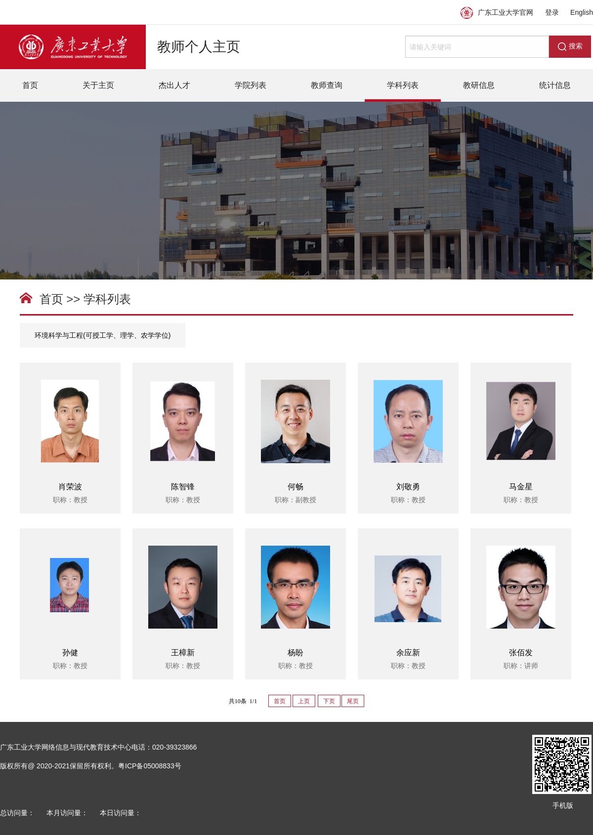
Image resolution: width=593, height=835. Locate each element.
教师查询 (326, 85)
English (581, 12)
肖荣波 (70, 486)
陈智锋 (183, 486)
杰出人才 (174, 85)
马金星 (521, 486)
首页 (30, 85)
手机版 (562, 805)
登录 (552, 12)
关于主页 (98, 85)
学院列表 (250, 85)
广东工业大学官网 (497, 12)
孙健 (70, 652)
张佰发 (521, 652)
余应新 (408, 652)
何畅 (295, 486)
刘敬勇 (408, 486)
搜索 (570, 46)
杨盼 (295, 652)
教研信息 (479, 85)
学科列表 (403, 85)
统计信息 (555, 85)
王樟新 (183, 652)
